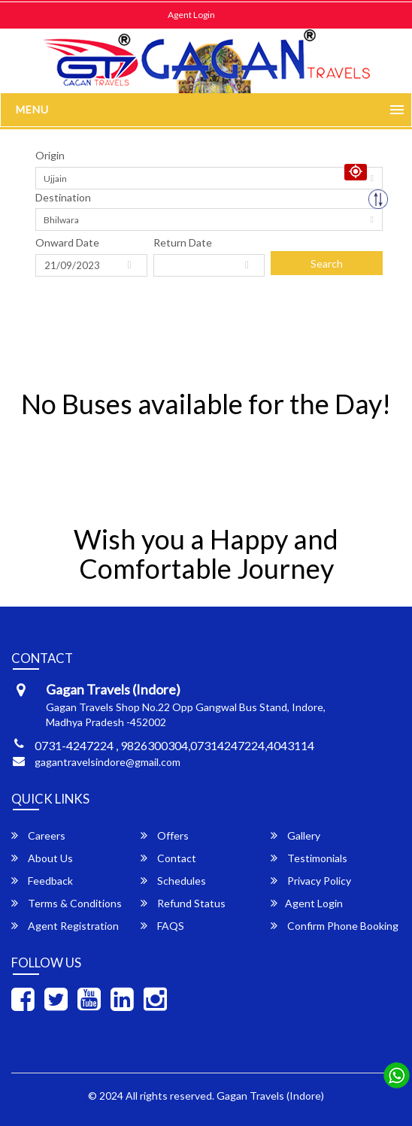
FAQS (162, 925)
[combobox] (209, 178)
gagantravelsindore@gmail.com (107, 761)
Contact (168, 858)
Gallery (295, 835)
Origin (50, 155)
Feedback (42, 880)
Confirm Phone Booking (334, 925)
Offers (165, 835)
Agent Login (191, 14)
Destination (63, 197)
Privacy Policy (311, 880)
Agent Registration (65, 925)
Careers (38, 835)
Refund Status (183, 903)
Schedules (173, 880)
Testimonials (309, 858)
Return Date (182, 242)
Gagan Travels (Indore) (270, 1095)
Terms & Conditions (66, 903)
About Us (42, 858)
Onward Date (67, 242)
